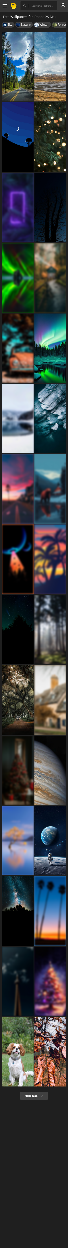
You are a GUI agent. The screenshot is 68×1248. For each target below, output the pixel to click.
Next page (34, 1095)
